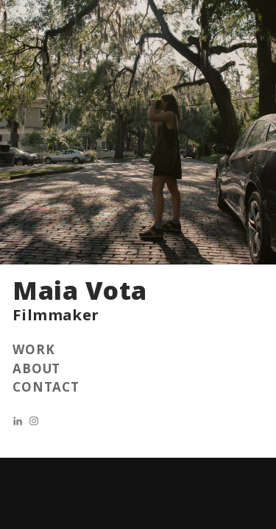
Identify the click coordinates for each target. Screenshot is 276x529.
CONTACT (46, 386)
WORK (33, 349)
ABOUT (36, 368)
